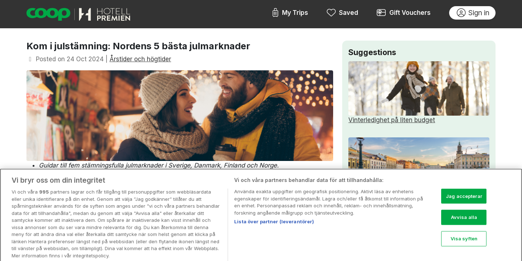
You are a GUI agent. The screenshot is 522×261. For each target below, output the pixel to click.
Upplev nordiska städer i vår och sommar (418, 168)
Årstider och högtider (140, 59)
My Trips (290, 13)
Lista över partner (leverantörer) (274, 225)
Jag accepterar (464, 200)
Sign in (473, 13)
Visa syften (464, 242)
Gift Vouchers (404, 13)
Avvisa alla (464, 221)
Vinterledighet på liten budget (418, 92)
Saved (343, 13)
